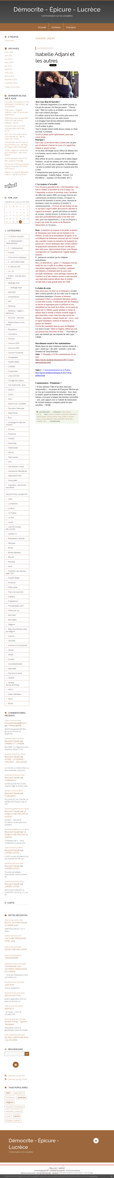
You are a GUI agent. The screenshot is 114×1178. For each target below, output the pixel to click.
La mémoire (13, 503)
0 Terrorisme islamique (17, 257)
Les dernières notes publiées (57, 1170)
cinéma (51, 414)
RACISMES (12, 620)
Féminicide (12, 443)
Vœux (10, 699)
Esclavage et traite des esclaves (16, 423)
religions (9, 1102)
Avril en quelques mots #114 (16, 158)
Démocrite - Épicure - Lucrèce (57, 9)
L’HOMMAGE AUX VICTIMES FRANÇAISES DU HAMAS (16, 969)
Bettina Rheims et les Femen (15, 323)
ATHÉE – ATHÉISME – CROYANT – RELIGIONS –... (16, 762)
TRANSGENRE (15, 725)
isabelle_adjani (67, 416)
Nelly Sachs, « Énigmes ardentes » (13, 111)
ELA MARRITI (10, 106)
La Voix (11, 517)
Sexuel (10, 650)
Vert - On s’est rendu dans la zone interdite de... (16, 135)
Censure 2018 (13, 343)
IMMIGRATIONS (14, 476)
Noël (10, 566)
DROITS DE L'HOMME (17, 404)
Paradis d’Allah (14, 578)
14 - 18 (11, 271)
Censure (11, 338)
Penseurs (12, 582)
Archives (56, 27)
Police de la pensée (15, 592)
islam (8, 1093)
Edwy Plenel (12, 413)
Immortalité (12, 480)
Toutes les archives (12, 87)
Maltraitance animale (16, 538)
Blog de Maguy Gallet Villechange (16, 145)
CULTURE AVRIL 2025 (16, 385)
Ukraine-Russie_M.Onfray (12, 683)
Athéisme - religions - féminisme (15, 312)
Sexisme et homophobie (17, 645)
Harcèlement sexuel (16, 466)
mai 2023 (8, 69)
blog (91, 1173)
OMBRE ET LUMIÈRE (14, 743)
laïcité (17, 1116)
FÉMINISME (13, 448)
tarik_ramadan (58, 419)
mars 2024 (9, 62)
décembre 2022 (11, 79)
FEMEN (11, 438)
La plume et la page (15, 160)
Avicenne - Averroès (16, 317)
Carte (10, 903)
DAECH (11, 390)
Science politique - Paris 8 (14, 121)
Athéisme (11, 306)
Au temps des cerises (15, 137)
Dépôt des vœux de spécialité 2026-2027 (16, 119)
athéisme (22, 1097)
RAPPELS (9, 1008)
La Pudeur (12, 513)
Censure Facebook (15, 352)
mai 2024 (8, 59)
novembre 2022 (11, 83)
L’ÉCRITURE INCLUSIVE (16, 949)
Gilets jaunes (13, 457)
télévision (68, 419)
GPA (10, 462)
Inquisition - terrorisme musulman (16, 486)
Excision (11, 429)
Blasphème (12, 329)
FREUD (11, 452)
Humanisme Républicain (17, 471)
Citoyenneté (13, 371)
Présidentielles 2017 (16, 606)
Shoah (10, 654)
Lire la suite (9, 40)
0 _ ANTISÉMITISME (16, 262)
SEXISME (11, 641)
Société (11, 659)
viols (45, 421)
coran (8, 1116)
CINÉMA (11, 366)
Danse (10, 394)
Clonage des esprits (16, 380)
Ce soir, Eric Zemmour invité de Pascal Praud (17, 165)
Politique (11, 596)
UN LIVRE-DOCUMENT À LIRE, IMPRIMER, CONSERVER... (17, 103)
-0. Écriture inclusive (16, 236)
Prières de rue (13, 610)
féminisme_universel (14, 1111)
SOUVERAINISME (15, 664)
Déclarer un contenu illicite (28, 1173)
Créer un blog (53, 1168)
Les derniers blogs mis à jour (41, 1170)
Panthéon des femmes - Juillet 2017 (16, 572)
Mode (10, 548)
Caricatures (12, 334)
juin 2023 (8, 66)
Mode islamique (14, 552)
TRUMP (11, 678)
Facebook (12, 434)
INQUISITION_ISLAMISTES (17, 494)
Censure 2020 (13, 348)
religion (50, 419)
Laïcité (10, 522)
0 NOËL (11, 252)
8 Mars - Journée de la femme (16, 277)
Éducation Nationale (16, 408)
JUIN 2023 (9, 985)
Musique (11, 561)
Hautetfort (61, 1168)
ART (9, 301)
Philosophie (12, 587)
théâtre (39, 421)
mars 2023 (9, 73)
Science (11, 636)
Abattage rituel (14, 283)
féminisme (10, 1097)
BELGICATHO (20, 174)
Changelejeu (13, 357)
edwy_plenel (18, 1093)
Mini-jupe (11, 543)
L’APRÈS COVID (12, 853)
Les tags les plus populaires (73, 1170)
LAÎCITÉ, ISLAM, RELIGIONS (13, 528)
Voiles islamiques (14, 694)
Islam (10, 499)
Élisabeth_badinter (13, 1120)
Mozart (11, 557)
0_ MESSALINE (14, 266)
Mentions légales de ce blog (44, 1173)
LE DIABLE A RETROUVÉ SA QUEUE (16, 814)
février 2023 (9, 76)
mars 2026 (9, 52)
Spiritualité (12, 668)
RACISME (12, 615)
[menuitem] (42, 27)
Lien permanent (43, 412)
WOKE (10, 703)
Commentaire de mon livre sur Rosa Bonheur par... (16, 143)
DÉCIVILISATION (12, 995)
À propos (71, 27)
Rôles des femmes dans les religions (16, 630)
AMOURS (12, 292)
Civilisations (10, 780)
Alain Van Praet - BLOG (15, 129)
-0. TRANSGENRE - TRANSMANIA (14, 242)
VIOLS (10, 689)
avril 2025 (8, 55)
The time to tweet (15, 673)
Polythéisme (13, 601)
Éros (10, 417)
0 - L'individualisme (15, 248)
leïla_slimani (41, 419)
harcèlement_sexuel (44, 416)
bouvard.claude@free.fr (16, 723)
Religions (11, 624)
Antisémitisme (13, 297)
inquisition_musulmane (15, 1106)
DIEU (10, 399)
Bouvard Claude (12, 741)
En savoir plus (93, 1176)
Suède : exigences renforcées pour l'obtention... (16, 151)
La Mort (11, 508)
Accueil (42, 27)
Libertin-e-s (12, 534)
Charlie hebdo (13, 362)
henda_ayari (57, 416)
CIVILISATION (13, 376)
